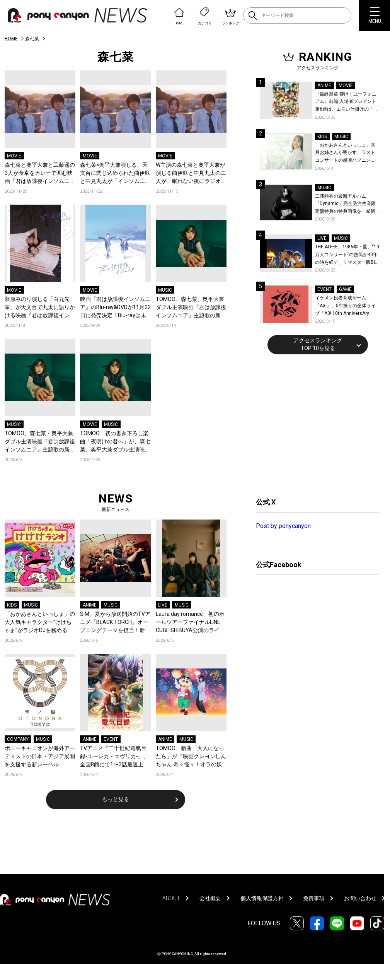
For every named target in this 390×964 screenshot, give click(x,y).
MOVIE (14, 156)
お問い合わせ (360, 898)
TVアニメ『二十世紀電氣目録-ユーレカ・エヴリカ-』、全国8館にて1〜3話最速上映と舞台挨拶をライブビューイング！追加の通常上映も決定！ (115, 757)
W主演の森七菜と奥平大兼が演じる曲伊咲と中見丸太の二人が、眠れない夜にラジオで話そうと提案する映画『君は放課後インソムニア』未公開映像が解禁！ (191, 173)
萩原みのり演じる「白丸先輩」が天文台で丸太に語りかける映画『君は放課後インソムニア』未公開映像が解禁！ (40, 308)
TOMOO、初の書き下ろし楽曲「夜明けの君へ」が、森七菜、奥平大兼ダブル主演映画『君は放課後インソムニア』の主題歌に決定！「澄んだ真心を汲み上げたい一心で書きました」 (115, 442)
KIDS (12, 605)
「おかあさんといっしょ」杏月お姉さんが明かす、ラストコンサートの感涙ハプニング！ (345, 153)
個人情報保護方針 (262, 898)
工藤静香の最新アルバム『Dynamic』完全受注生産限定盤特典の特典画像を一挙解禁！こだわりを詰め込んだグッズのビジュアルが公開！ (345, 204)
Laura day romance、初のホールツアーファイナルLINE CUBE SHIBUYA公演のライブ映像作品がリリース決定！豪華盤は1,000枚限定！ (191, 622)
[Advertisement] (314, 424)
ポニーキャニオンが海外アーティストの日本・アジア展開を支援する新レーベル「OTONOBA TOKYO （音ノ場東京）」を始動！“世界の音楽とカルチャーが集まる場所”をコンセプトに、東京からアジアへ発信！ (40, 757)
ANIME (90, 605)
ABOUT (171, 898)
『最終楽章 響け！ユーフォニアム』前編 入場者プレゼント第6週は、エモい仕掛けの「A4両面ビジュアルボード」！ (347, 102)
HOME (11, 38)
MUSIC (165, 290)
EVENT (111, 739)
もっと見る (115, 799)
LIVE (162, 605)
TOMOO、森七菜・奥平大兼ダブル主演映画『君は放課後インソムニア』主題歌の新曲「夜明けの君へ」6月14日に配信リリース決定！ (40, 442)
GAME (345, 289)
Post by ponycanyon (283, 526)
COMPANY (18, 739)
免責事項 (314, 898)
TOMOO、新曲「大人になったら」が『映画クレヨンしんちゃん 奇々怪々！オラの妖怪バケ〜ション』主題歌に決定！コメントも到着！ (191, 757)
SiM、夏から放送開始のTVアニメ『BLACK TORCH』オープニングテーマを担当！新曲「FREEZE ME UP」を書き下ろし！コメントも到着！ (115, 622)
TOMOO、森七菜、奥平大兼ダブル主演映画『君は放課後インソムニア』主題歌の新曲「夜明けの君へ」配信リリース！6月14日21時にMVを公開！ (191, 308)
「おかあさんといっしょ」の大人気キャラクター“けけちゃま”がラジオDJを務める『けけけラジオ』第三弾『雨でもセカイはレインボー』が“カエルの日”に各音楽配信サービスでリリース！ (40, 622)
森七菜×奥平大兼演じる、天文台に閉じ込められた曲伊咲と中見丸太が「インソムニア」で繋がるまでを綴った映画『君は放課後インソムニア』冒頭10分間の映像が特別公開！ (115, 173)
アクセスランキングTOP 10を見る (317, 344)
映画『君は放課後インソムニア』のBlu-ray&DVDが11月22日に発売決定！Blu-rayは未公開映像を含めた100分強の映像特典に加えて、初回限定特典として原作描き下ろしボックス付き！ (115, 308)
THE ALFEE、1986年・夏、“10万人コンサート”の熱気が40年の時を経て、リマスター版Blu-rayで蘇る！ (347, 255)
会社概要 (210, 898)
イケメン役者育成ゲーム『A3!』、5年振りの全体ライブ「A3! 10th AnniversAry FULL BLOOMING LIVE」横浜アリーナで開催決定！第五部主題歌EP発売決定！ (347, 306)
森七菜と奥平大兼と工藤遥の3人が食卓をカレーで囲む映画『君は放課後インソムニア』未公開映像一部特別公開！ (40, 173)
